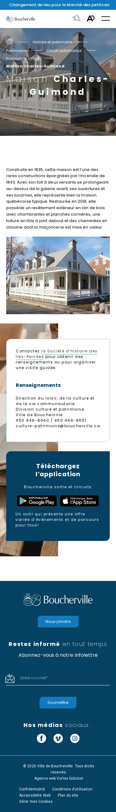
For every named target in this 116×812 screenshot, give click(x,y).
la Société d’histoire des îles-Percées (57, 353)
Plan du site (68, 795)
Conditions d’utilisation (72, 789)
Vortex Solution (70, 778)
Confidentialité (32, 789)
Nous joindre (58, 621)
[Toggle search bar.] (76, 19)
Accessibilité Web (34, 795)
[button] (105, 19)
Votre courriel (33, 678)
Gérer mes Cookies (36, 801)
